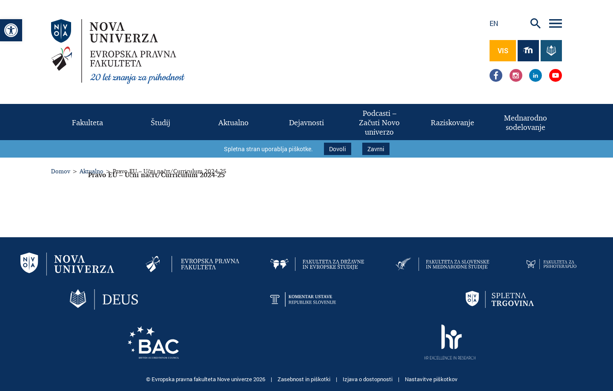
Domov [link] (60, 170)
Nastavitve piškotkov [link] (431, 378)
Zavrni (375, 148)
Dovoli (337, 148)
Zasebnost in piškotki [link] (305, 378)
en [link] (494, 23)
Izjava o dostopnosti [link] (368, 378)
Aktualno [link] (91, 170)
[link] (11, 30)
